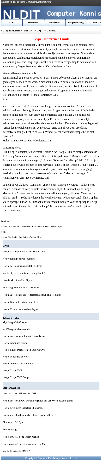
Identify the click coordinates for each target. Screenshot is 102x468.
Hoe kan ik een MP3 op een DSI (19, 393)
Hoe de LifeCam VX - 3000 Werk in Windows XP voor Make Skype (32, 226)
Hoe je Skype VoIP (13, 370)
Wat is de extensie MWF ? (16, 451)
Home (11, 22)
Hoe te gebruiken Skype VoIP (18, 363)
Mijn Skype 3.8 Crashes (15, 322)
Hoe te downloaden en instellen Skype (22, 266)
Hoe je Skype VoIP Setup (16, 377)
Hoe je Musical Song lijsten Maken (21, 436)
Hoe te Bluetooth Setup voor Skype (21, 302)
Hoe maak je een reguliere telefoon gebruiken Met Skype (32, 294)
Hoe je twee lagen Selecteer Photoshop (23, 407)
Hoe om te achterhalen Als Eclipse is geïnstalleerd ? (29, 415)
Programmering (75, 22)
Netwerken (54, 22)
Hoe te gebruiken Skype (15, 343)
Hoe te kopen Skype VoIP (16, 356)
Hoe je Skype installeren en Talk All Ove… (25, 349)
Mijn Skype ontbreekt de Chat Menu (21, 287)
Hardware (33, 22)
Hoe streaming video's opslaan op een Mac (25, 444)
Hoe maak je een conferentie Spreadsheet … (25, 336)
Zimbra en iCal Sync (13, 422)
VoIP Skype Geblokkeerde (16, 329)
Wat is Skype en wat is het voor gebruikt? (24, 273)
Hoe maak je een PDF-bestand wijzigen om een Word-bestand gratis (38, 400)
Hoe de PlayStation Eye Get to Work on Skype (22, 237)
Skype (40, 30)
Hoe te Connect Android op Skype (20, 309)
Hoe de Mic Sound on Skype (17, 280)
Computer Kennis (11, 30)
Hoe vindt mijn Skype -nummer (19, 258)
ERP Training (10, 429)
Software (97, 22)
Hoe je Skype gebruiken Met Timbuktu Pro (25, 251)
